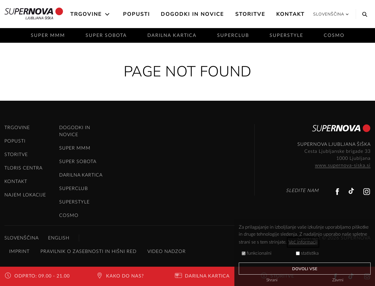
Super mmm (48, 35)
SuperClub (233, 35)
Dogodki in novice (192, 14)
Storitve (250, 14)
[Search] (363, 14)
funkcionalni (257, 253)
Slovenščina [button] (331, 14)
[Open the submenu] (107, 14)
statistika (307, 253)
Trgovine (86, 14)
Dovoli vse (305, 269)
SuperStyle (286, 35)
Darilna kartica (172, 35)
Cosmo (334, 35)
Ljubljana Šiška (33, 14)
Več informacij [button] (303, 242)
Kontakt (290, 14)
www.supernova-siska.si (343, 165)
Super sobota (106, 35)
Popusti (136, 14)
